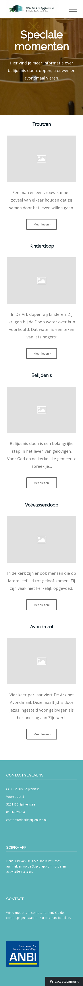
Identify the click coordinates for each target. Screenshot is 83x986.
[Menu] (71, 9)
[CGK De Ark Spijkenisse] (34, 9)
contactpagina (16, 918)
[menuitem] (71, 9)
